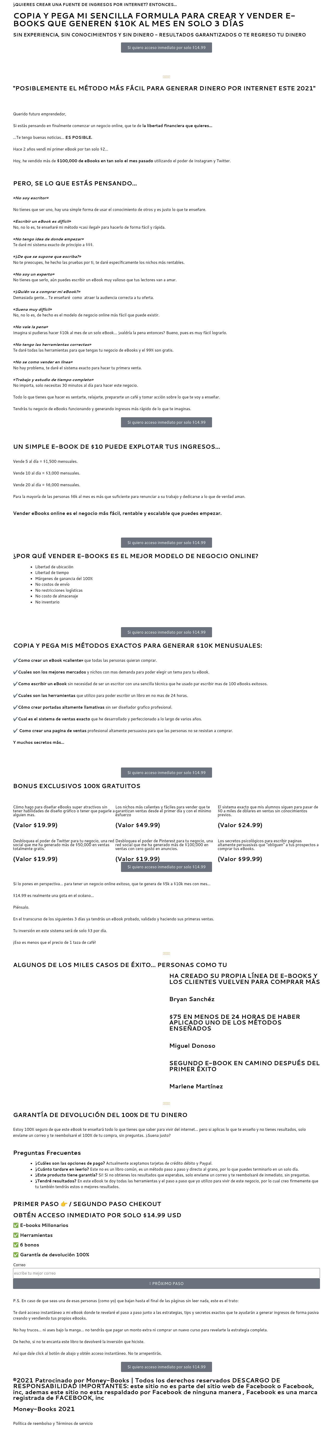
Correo (19, 1265)
